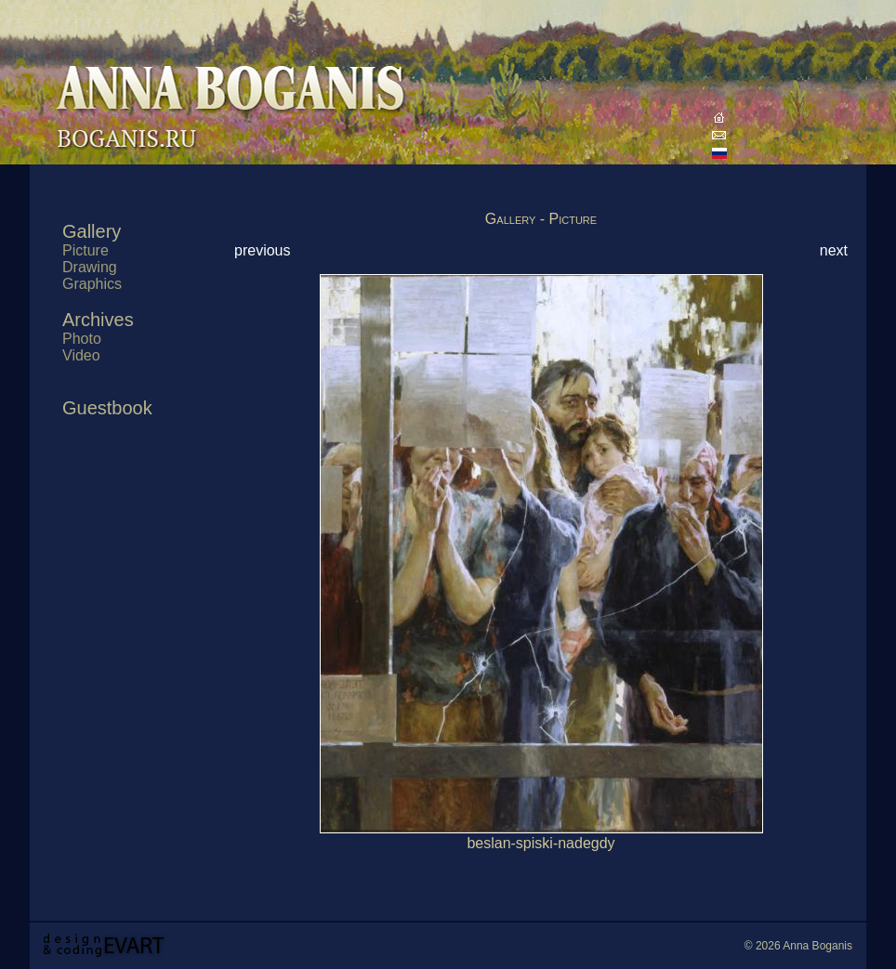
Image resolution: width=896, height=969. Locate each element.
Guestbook (107, 408)
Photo (81, 339)
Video (81, 355)
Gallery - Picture (541, 219)
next (834, 250)
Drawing (89, 267)
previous (262, 250)
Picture (85, 250)
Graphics (92, 284)
